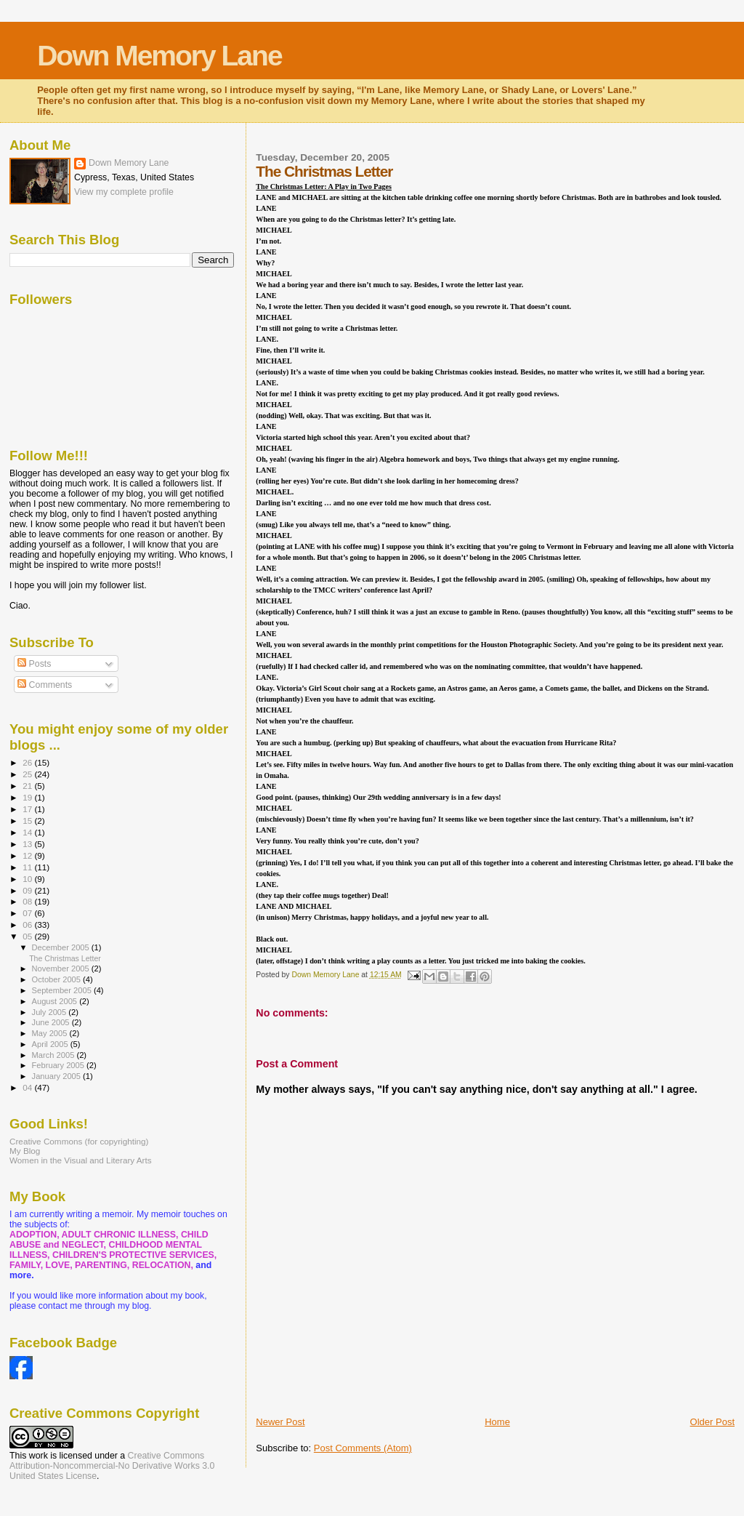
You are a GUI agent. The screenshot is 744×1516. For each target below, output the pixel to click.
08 (28, 901)
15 (28, 820)
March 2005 (54, 1055)
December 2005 (62, 947)
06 (28, 924)
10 (28, 878)
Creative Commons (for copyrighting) (78, 1141)
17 (28, 809)
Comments (44, 685)
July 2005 (50, 1012)
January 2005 (58, 1076)
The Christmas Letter (65, 958)
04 (28, 1087)
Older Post (712, 1421)
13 (28, 844)
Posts (34, 664)
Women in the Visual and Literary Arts (80, 1160)
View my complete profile (124, 192)
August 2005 (56, 1001)
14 (28, 832)
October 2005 (58, 979)
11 (28, 867)
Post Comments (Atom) (363, 1448)
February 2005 (59, 1065)
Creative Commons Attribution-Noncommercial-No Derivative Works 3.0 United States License (111, 1466)
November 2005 (62, 968)
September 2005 (63, 990)
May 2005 (51, 1033)
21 (28, 785)
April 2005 (51, 1044)
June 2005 (52, 1022)
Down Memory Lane (159, 55)
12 (28, 855)
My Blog (24, 1150)
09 (28, 890)
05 (28, 936)
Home (497, 1421)
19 (28, 797)
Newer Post (280, 1421)
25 (28, 774)
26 (28, 762)
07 (28, 913)
